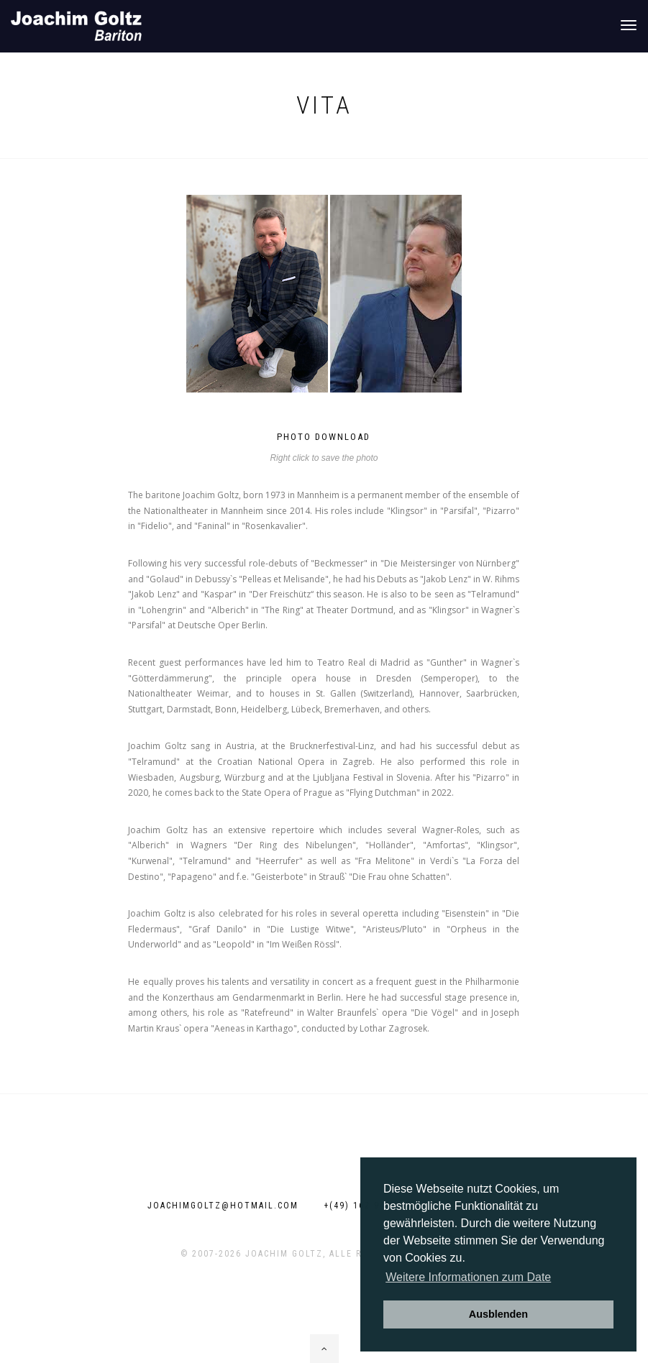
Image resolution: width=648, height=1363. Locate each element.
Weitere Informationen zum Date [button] (468, 1277)
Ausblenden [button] (498, 1314)
